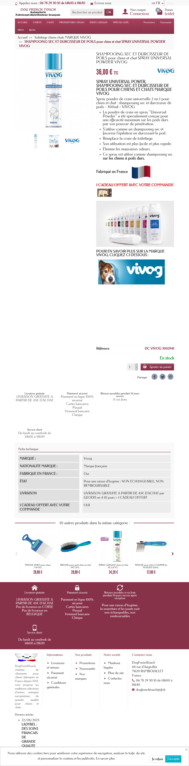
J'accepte (173, 759)
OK (108, 12)
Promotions (149, 22)
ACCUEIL (23, 22)
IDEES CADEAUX (99, 22)
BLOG (32, 29)
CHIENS (37, 22)
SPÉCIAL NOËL (121, 22)
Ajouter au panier (157, 367)
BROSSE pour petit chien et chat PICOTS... (75, 544)
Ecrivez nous (101, 3)
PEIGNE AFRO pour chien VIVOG (38, 544)
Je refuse (157, 759)
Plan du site (116, 626)
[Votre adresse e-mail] (85, 738)
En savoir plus (105, 758)
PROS (21, 29)
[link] (154, 377)
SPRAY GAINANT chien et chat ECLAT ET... (113, 544)
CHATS (50, 22)
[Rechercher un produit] (87, 12)
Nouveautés (165, 22)
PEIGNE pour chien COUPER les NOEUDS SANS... (151, 544)
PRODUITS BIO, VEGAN (71, 22)
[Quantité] (131, 366)
